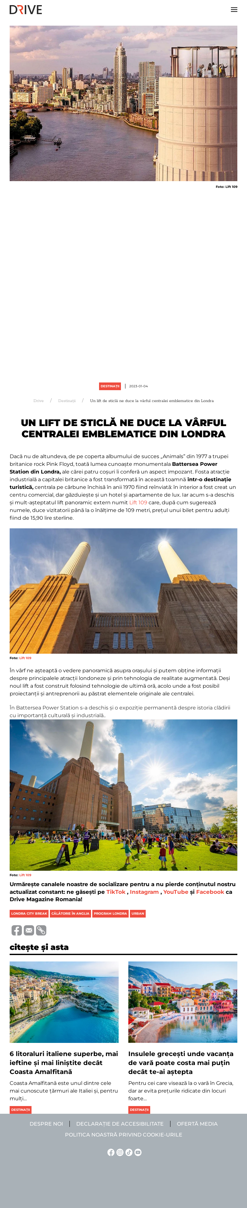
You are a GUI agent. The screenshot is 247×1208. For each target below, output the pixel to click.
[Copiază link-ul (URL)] (40, 930)
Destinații (110, 386)
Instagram (144, 892)
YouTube (175, 892)
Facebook (210, 892)
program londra (110, 913)
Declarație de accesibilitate (120, 1124)
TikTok (115, 892)
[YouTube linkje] (137, 1152)
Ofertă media (197, 1124)
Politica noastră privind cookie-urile (123, 1135)
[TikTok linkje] (128, 1152)
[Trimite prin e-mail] (28, 930)
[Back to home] (26, 9)
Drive (38, 400)
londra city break (29, 913)
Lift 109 (138, 502)
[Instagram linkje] (119, 1152)
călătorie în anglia (70, 913)
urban (138, 913)
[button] (234, 9)
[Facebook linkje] (109, 1152)
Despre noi (46, 1124)
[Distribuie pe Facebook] (16, 930)
